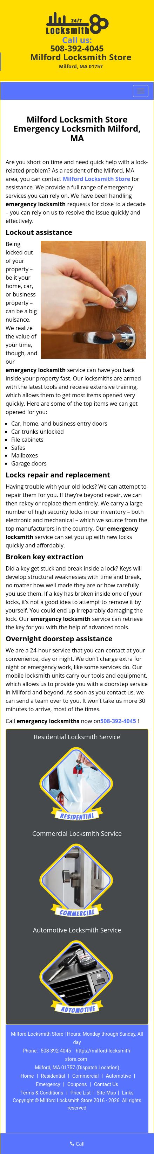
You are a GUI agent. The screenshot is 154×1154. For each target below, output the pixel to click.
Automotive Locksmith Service (77, 930)
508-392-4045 (77, 48)
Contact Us (106, 1084)
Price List (81, 1093)
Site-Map (106, 1093)
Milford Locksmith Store (96, 179)
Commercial (85, 1076)
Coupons (77, 1084)
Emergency (48, 1084)
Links (128, 1093)
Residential (53, 1076)
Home (27, 1076)
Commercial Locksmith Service (77, 833)
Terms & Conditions (41, 1093)
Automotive (118, 1076)
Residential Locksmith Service (77, 737)
